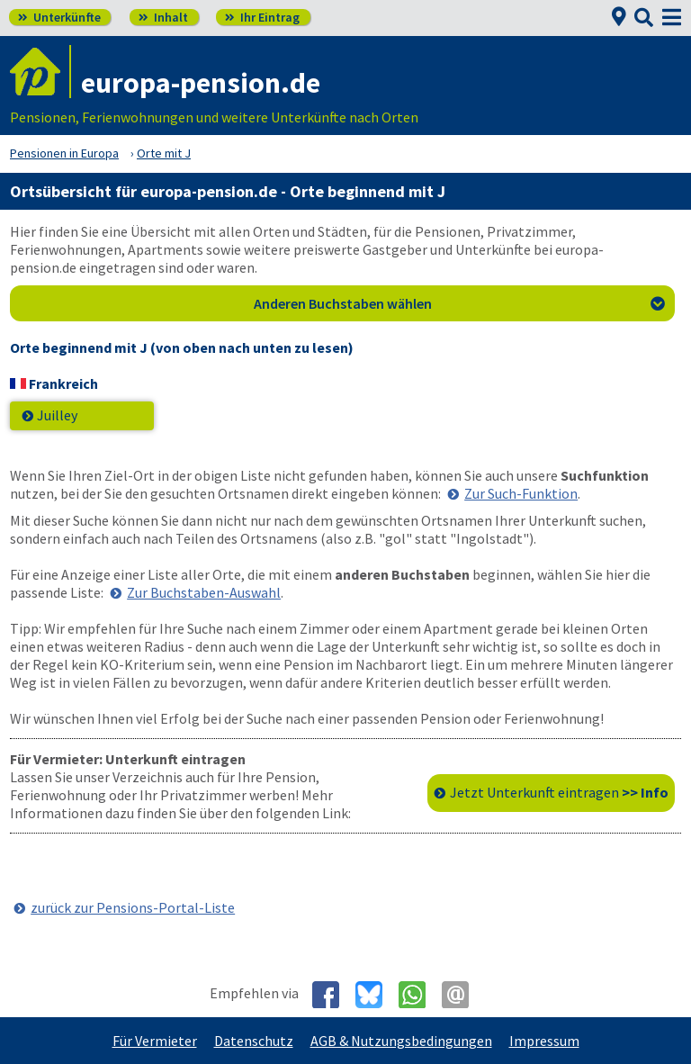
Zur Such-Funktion (521, 493)
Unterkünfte (59, 17)
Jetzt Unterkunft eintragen (559, 792)
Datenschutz (253, 1041)
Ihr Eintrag (262, 17)
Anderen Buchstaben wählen (460, 303)
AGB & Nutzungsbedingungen (401, 1041)
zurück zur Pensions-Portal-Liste (133, 907)
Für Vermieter (154, 1041)
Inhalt (163, 17)
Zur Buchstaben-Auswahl (204, 592)
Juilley (57, 415)
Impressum (544, 1041)
